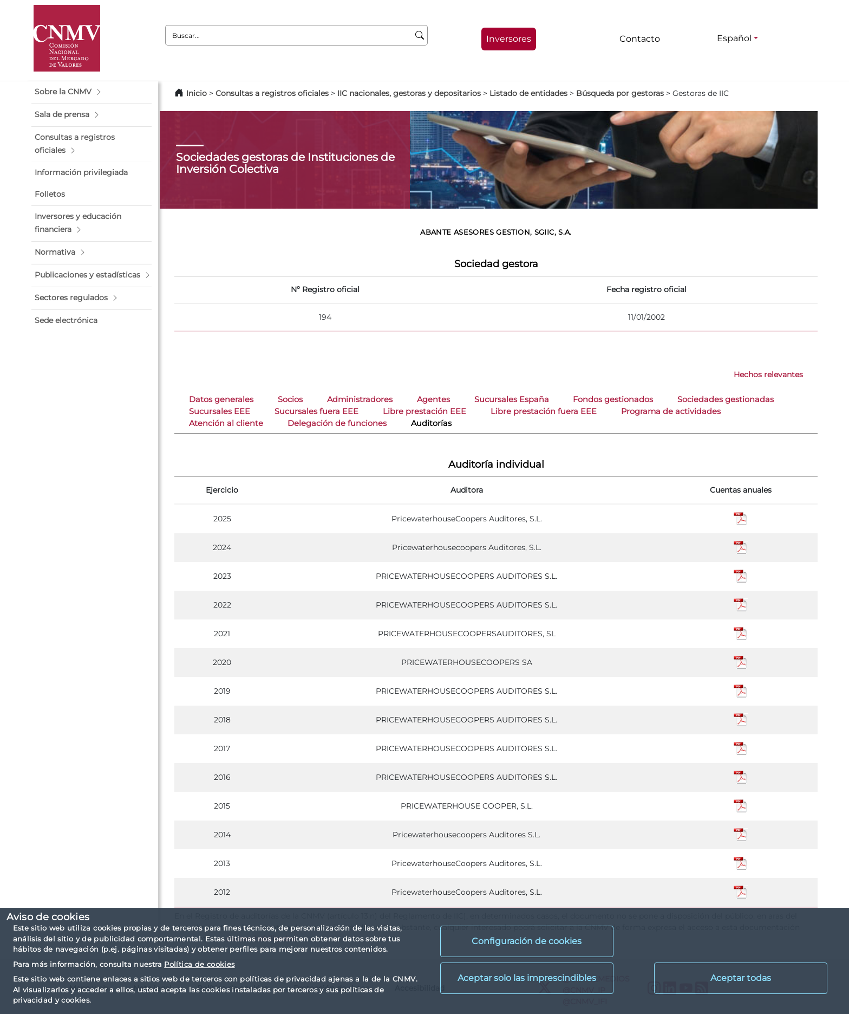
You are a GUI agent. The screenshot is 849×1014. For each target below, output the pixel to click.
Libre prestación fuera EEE (544, 411)
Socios (290, 399)
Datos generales (221, 399)
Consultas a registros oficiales (272, 93)
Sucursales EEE (219, 411)
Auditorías (431, 423)
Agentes (433, 399)
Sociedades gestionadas (725, 399)
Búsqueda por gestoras (620, 93)
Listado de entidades (528, 93)
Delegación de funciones (337, 423)
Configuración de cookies (527, 941)
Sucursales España (511, 399)
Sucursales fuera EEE (316, 411)
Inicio (196, 93)
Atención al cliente (226, 423)
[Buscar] (420, 35)
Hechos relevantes (768, 374)
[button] (91, 92)
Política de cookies (199, 964)
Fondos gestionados (613, 399)
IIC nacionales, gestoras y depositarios (409, 93)
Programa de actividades (671, 411)
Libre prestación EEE (424, 411)
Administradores (360, 399)
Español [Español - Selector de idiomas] (734, 38)
